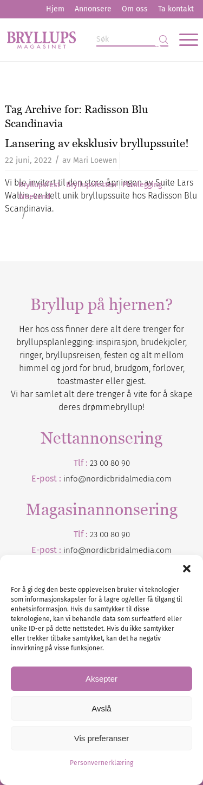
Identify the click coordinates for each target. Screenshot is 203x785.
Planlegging (142, 185)
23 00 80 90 (110, 463)
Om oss (135, 9)
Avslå (101, 708)
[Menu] (183, 39)
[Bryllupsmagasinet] (82, 39)
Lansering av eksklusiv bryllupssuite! (97, 143)
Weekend (34, 197)
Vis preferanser (101, 738)
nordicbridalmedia (120, 550)
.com (163, 550)
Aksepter (101, 678)
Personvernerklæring (101, 763)
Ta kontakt (176, 9)
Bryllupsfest (39, 185)
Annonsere (93, 9)
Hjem (55, 9)
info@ (74, 550)
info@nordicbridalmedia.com (117, 479)
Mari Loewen (95, 160)
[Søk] (132, 40)
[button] (186, 568)
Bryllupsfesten (91, 185)
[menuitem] (55, 9)
